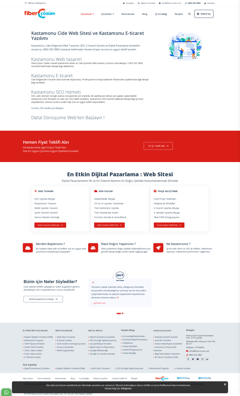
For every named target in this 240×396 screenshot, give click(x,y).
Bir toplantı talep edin (46, 247)
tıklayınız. (126, 388)
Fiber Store (28, 376)
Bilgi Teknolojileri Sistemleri (167, 352)
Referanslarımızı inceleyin (43, 297)
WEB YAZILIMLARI (63, 329)
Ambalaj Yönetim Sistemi (166, 335)
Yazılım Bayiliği (129, 351)
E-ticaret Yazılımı (64, 338)
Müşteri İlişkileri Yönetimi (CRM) (38, 335)
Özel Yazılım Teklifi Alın (169, 225)
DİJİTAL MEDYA (95, 329)
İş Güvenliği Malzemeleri (133, 334)
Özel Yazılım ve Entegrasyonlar (71, 342)
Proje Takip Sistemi (33, 352)
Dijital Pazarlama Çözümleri (102, 335)
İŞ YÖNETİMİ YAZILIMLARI (35, 329)
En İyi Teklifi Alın (160, 146)
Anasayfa (128, 3)
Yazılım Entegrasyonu (132, 348)
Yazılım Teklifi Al (119, 376)
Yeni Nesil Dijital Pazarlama (134, 337)
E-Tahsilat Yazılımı (32, 355)
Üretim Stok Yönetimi (33, 345)
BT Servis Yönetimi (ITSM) (166, 355)
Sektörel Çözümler (162, 329)
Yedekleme (127, 341)
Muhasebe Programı (33, 338)
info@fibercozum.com (169, 3)
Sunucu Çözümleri (65, 345)
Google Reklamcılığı (99, 348)
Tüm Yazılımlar (44, 376)
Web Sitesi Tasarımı (66, 335)
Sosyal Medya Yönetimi (100, 342)
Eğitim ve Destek (146, 3)
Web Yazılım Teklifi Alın (109, 225)
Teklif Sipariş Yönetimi (34, 342)
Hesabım (209, 3)
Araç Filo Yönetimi (163, 338)
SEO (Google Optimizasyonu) (103, 338)
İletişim (177, 13)
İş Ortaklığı (159, 13)
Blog (143, 13)
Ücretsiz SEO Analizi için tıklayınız (47, 108)
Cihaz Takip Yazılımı (33, 348)
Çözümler (105, 13)
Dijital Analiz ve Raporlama (102, 345)
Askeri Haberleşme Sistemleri (168, 342)
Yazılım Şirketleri (129, 344)
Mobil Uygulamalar (65, 348)
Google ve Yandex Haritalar (102, 352)
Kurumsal (84, 13)
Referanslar (126, 13)
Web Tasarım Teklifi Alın (50, 225)
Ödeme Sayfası (100, 376)
